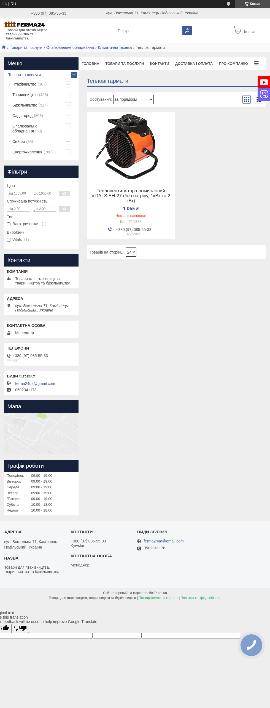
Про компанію (233, 64)
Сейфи (18, 141)
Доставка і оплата (194, 64)
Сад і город (22, 115)
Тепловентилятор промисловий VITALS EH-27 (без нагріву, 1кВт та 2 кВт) (130, 195)
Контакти (159, 64)
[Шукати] (187, 30)
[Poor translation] (20, 628)
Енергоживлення (27, 152)
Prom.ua (161, 593)
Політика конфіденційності (201, 598)
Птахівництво (24, 84)
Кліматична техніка (115, 47)
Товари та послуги (26, 47)
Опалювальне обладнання (70, 47)
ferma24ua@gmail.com (35, 383)
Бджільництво (24, 105)
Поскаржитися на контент (158, 598)
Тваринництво (24, 94)
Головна (90, 64)
